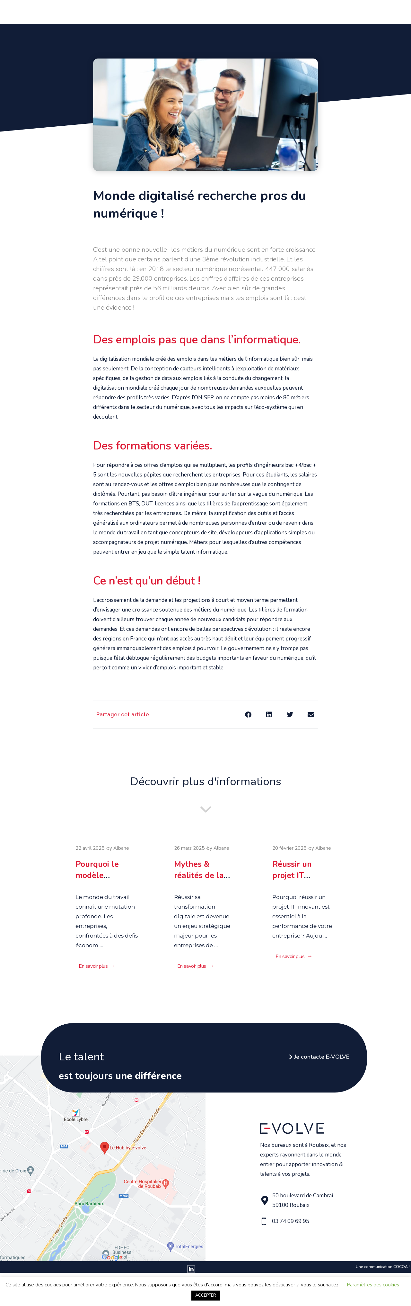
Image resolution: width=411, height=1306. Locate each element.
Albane (121, 852)
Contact (366, 11)
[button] (248, 714)
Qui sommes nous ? (126, 11)
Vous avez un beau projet (188, 11)
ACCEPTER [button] (205, 1295)
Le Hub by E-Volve (312, 11)
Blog (345, 11)
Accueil (88, 11)
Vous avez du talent (256, 11)
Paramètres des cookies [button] (373, 1285)
